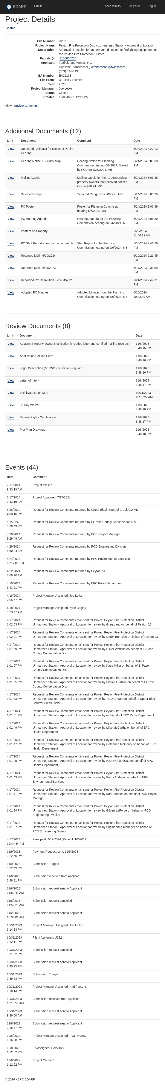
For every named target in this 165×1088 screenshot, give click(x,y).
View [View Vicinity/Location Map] (11, 392)
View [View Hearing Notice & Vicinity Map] (11, 161)
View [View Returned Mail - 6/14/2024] (11, 268)
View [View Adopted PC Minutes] (11, 292)
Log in (152, 6)
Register (134, 6)
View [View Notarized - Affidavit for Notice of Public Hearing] (11, 149)
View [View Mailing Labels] (11, 177)
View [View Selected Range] (11, 194)
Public (38, 6)
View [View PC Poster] (11, 206)
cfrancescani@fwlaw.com (108, 67)
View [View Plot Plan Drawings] (11, 429)
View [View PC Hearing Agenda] (11, 218)
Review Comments (26, 105)
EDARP (18, 8)
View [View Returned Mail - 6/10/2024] (11, 255)
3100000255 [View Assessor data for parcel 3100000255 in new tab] (68, 58)
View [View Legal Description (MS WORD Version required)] (11, 368)
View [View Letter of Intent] (11, 380)
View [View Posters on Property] (11, 231)
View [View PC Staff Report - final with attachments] (11, 243)
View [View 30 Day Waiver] (11, 405)
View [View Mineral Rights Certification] (11, 417)
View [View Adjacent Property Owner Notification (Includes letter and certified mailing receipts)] (11, 343)
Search (10, 28)
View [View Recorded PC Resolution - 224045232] (11, 280)
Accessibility (113, 6)
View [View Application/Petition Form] (11, 356)
